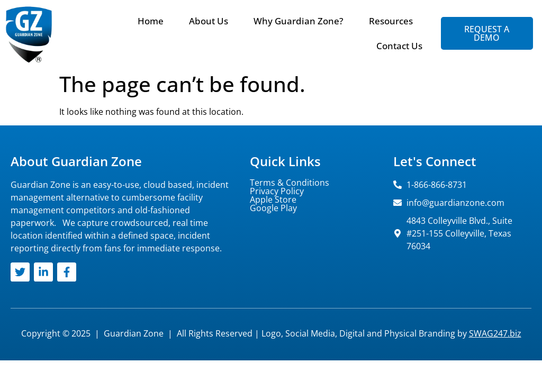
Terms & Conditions (289, 182)
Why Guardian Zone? (299, 21)
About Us (208, 21)
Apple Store (273, 199)
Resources (391, 21)
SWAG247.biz (495, 333)
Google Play (273, 208)
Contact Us (399, 46)
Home (151, 21)
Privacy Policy (277, 191)
